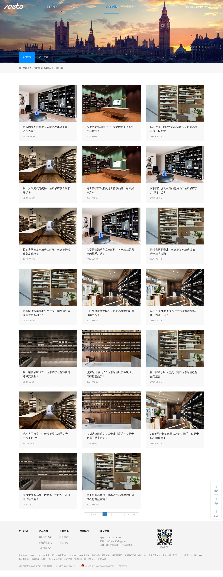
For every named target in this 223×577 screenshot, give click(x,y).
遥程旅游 (96, 562)
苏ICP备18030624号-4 (66, 572)
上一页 (94, 520)
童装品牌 (102, 565)
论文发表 (72, 562)
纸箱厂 (44, 565)
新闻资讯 (48, 68)
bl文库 (186, 562)
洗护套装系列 (45, 554)
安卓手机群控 (130, 562)
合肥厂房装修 (155, 562)
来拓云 (194, 562)
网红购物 (106, 562)
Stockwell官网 (55, 565)
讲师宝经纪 (117, 562)
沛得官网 (78, 565)
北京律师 (167, 562)
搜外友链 (142, 562)
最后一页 (135, 520)
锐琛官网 (68, 565)
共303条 (88, 520)
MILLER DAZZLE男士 (40, 562)
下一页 (128, 520)
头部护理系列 (45, 549)
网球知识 (35, 565)
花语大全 (177, 562)
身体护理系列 (45, 544)
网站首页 (38, 68)
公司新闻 (27, 57)
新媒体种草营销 (59, 562)
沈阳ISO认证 (90, 565)
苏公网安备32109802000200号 (98, 572)
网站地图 (123, 572)
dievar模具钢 (84, 562)
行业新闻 (43, 57)
